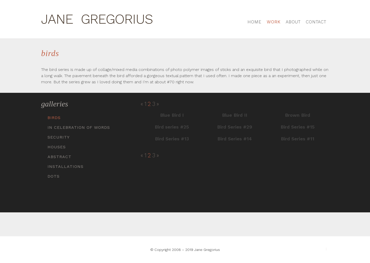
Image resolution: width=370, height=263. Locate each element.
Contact (316, 21)
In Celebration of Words (79, 127)
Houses (57, 146)
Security (59, 137)
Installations (66, 166)
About (293, 21)
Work (274, 21)
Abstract (59, 156)
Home (254, 21)
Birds (54, 117)
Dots (54, 176)
